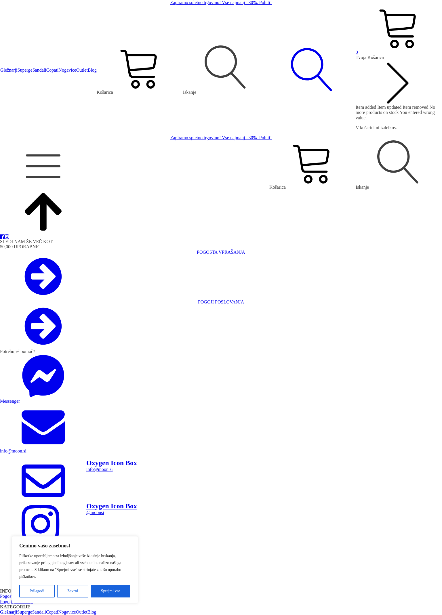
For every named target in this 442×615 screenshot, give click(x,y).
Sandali (39, 70)
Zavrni (72, 591)
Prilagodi (37, 591)
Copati (52, 70)
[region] (75, 569)
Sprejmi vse (110, 591)
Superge (25, 70)
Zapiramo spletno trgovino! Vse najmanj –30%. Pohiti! (221, 2)
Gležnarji (9, 70)
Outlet (82, 70)
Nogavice (67, 70)
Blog (92, 70)
